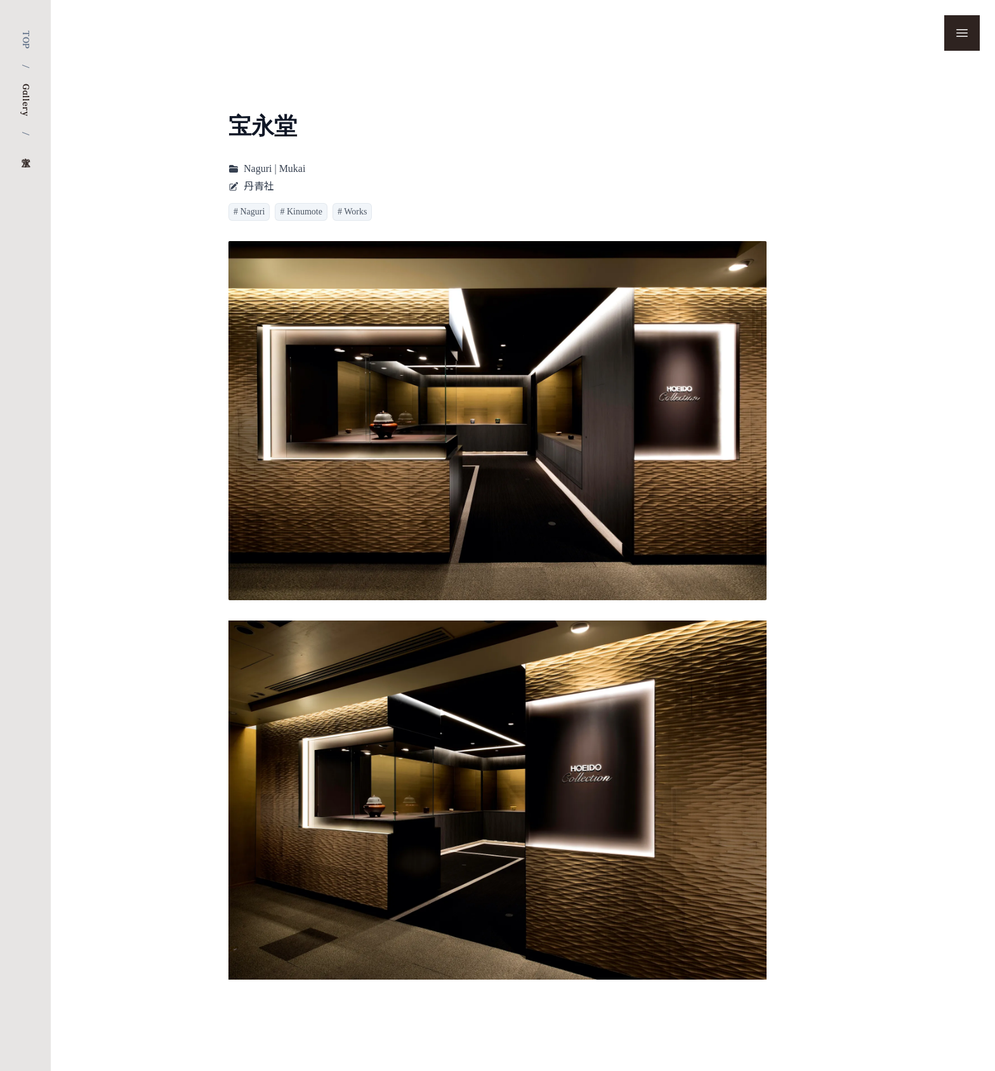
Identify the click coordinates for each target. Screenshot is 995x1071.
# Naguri (249, 211)
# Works (352, 211)
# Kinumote (301, 211)
